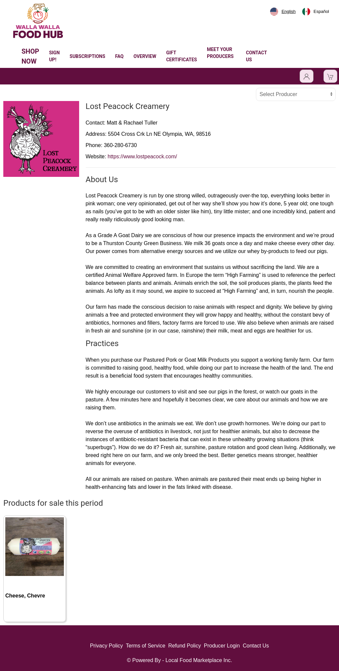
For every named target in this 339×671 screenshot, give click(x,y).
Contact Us (256, 645)
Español (315, 12)
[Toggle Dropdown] (307, 76)
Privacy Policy (106, 645)
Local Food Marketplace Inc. (199, 660)
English (283, 12)
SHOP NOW (30, 56)
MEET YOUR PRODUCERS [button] (220, 56)
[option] (315, 12)
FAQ (119, 56)
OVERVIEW (144, 56)
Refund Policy (184, 645)
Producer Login (222, 645)
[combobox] (283, 12)
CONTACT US (256, 56)
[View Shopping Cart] (330, 76)
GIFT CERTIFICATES (181, 56)
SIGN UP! (54, 56)
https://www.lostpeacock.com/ (142, 156)
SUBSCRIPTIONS (87, 56)
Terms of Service (145, 645)
